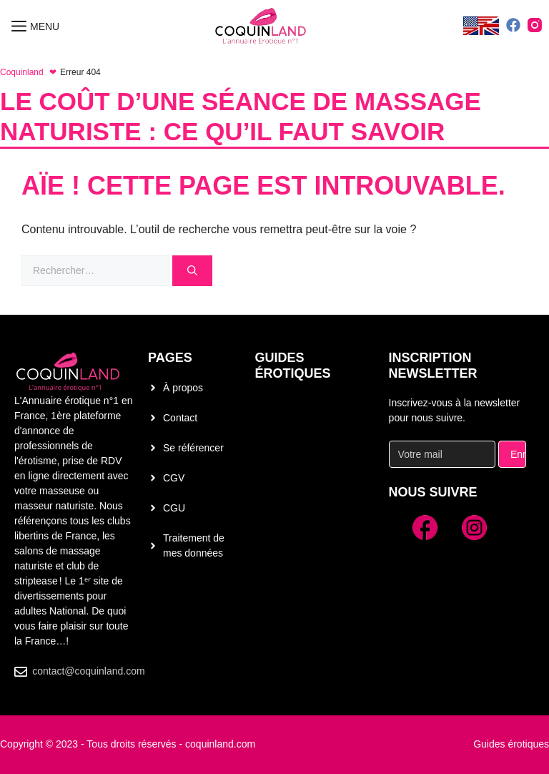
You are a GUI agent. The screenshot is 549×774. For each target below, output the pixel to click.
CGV (173, 478)
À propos (183, 387)
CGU (174, 508)
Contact (180, 417)
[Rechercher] (192, 270)
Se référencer (193, 448)
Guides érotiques (293, 366)
